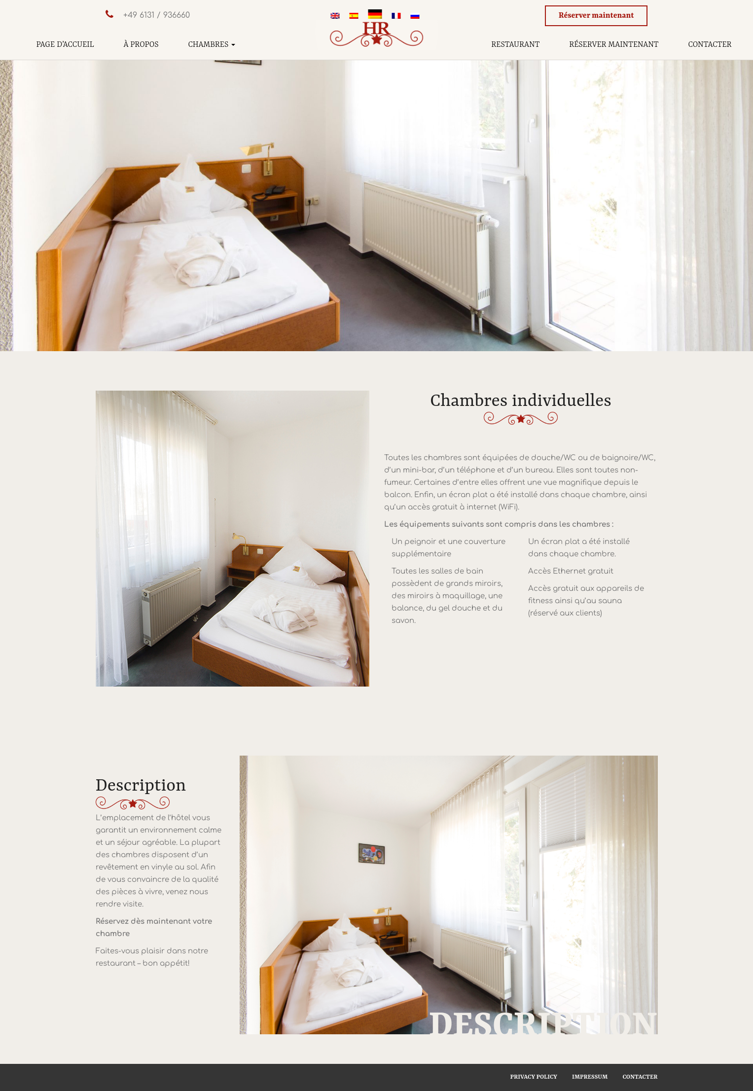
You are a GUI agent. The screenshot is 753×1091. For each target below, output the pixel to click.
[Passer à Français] (396, 17)
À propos (141, 44)
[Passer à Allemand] (375, 16)
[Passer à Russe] (415, 17)
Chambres (211, 44)
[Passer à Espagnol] (354, 17)
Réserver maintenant (596, 15)
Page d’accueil (65, 44)
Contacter (709, 44)
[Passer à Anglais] (335, 17)
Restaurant (515, 44)
